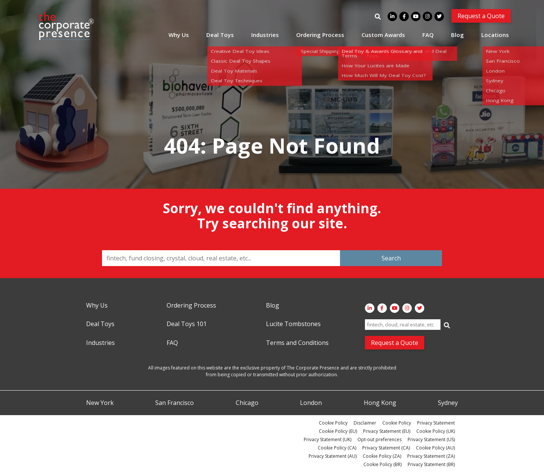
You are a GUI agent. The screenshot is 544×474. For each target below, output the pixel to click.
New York (100, 403)
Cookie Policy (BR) (382, 464)
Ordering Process (320, 34)
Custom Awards (383, 34)
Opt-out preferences (379, 439)
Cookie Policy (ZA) (382, 456)
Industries (265, 34)
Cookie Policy (333, 423)
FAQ (428, 34)
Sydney (448, 403)
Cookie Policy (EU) (338, 431)
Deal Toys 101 (187, 324)
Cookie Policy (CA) (337, 448)
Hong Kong (380, 403)
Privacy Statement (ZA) (431, 456)
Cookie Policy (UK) (435, 431)
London (311, 403)
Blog (457, 34)
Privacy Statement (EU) (386, 431)
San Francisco (174, 403)
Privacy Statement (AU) (333, 456)
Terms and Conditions (297, 343)
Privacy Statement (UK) (327, 439)
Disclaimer (365, 423)
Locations (495, 34)
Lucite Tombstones (293, 324)
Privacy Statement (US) (431, 439)
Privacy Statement (436, 423)
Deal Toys (220, 34)
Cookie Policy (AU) (435, 448)
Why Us (178, 34)
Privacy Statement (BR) (431, 464)
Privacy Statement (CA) (386, 448)
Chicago (247, 403)
